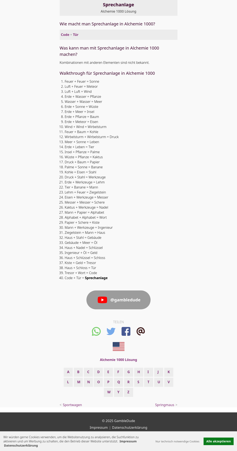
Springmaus (164, 405)
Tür (75, 34)
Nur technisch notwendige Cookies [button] (177, 441)
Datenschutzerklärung (129, 427)
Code (65, 34)
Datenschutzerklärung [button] (21, 445)
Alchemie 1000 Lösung (118, 11)
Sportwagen (72, 405)
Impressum (127, 441)
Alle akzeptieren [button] (218, 441)
